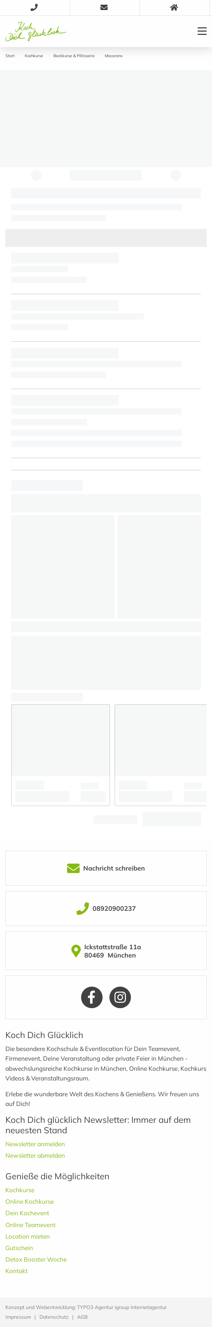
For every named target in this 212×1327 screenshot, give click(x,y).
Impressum (18, 1317)
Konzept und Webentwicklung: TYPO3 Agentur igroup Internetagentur (86, 1307)
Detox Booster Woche (36, 1259)
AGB (82, 1317)
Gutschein (19, 1248)
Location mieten (27, 1236)
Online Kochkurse (29, 1201)
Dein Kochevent (27, 1213)
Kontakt (16, 1271)
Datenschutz (54, 1317)
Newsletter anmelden (35, 1144)
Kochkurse (19, 1190)
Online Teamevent (30, 1225)
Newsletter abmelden (35, 1155)
